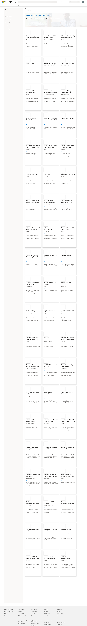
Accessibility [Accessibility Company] (59, 624)
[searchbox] (15, 13)
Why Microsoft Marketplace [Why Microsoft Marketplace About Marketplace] (9, 611)
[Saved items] (64, 2)
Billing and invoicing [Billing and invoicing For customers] (21, 623)
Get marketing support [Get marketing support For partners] (35, 615)
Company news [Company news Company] (59, 615)
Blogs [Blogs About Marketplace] (5, 613)
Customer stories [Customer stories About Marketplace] (7, 615)
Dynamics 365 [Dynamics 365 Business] (45, 615)
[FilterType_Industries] (6, 22)
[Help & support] (61, 2)
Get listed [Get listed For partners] (33, 613)
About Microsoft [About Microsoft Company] (60, 613)
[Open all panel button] (4, 5)
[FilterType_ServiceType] (6, 25)
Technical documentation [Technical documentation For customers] (22, 615)
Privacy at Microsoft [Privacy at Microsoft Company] (60, 617)
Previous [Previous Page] (46, 583)
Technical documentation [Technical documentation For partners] (35, 617)
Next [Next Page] (66, 583)
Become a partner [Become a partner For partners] (34, 611)
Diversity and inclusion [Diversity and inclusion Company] (61, 622)
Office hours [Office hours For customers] (20, 611)
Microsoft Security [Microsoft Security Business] (46, 613)
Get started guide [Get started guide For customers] (21, 613)
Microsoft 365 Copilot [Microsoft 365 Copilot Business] (47, 624)
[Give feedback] (58, 2)
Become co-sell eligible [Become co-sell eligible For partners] (35, 623)
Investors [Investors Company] (58, 620)
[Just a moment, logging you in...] (83, 2)
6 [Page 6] (59, 583)
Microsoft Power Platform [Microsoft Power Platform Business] (47, 620)
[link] (33, 42)
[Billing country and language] (74, 2)
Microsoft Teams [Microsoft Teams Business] (46, 622)
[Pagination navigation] (56, 584)
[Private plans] (67, 2)
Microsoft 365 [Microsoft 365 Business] (45, 617)
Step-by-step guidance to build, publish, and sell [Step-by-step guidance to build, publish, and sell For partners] (36, 621)
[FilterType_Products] (6, 19)
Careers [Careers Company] (58, 611)
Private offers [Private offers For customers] (20, 617)
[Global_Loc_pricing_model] (6, 28)
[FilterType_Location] (6, 16)
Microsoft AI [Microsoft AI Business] (45, 611)
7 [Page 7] (62, 583)
